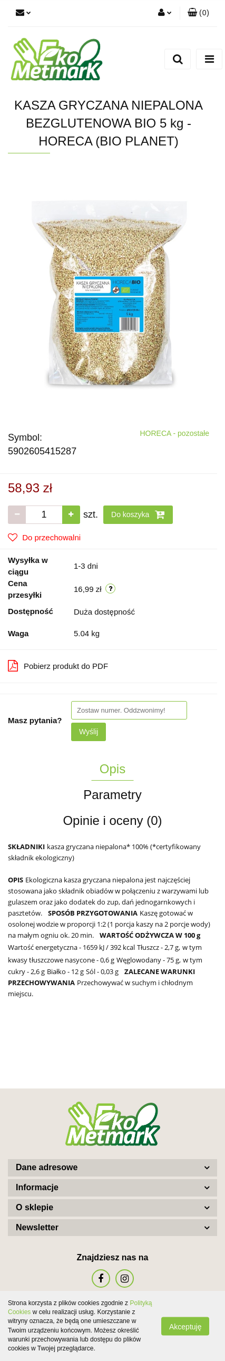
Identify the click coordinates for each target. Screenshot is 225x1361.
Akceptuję (185, 1326)
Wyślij (88, 731)
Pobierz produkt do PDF (58, 666)
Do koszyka (138, 514)
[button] (198, 13)
